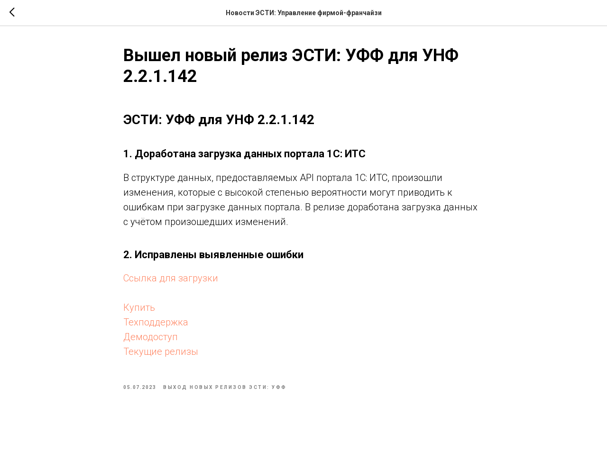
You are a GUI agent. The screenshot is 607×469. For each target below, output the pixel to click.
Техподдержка (155, 322)
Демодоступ (150, 337)
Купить (139, 307)
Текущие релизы (160, 351)
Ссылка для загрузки (170, 278)
